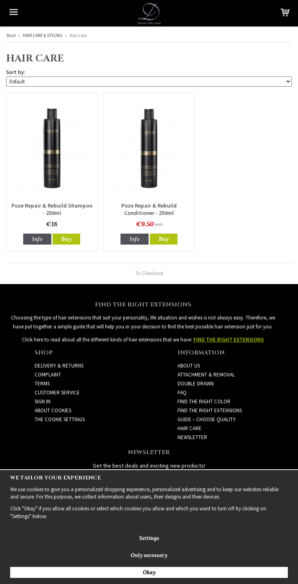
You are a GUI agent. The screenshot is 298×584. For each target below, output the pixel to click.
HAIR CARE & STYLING (43, 35)
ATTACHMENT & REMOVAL (206, 374)
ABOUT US (188, 365)
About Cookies (53, 410)
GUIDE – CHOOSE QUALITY (206, 419)
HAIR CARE (189, 428)
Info (37, 239)
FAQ (181, 392)
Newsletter (192, 437)
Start (11, 35)
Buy (66, 239)
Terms (42, 383)
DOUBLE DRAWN (195, 383)
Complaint (48, 374)
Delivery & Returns (59, 365)
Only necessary (149, 555)
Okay (149, 572)
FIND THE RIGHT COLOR (203, 401)
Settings (149, 538)
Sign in (42, 401)
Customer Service (57, 392)
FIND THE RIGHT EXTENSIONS (209, 410)
